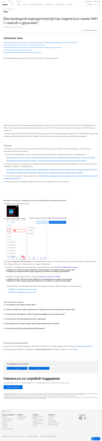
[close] (74, 215)
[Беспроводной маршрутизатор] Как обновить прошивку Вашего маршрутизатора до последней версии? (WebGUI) (45, 173)
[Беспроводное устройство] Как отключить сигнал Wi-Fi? (18, 50)
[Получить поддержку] (13, 387)
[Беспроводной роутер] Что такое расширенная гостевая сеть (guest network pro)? (25, 45)
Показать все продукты (7, 428)
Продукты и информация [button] (8, 414)
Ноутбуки (4, 416)
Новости (50, 418)
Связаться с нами (37, 421)
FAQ (13, 9)
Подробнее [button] (20, 414)
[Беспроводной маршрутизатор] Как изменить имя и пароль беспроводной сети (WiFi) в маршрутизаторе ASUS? (32, 47)
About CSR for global (52, 424)
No (22, 368)
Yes (12, 368)
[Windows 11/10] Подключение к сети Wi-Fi (23, 289)
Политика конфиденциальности (48, 436)
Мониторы (4, 426)
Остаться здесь (41, 222)
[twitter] (85, 418)
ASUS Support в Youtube (38, 423)
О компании (51, 416)
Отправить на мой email (90, 30)
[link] (5, 4)
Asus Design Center (21, 416)
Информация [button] (51, 414)
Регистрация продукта (38, 419)
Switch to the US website (57, 222)
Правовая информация (32, 436)
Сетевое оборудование (7, 418)
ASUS (5, 9)
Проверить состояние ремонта (38, 417)
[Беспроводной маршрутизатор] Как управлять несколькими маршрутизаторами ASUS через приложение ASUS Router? (47, 161)
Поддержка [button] (36, 414)
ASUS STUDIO (20, 418)
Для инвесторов (52, 420)
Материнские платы (7, 420)
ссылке (75, 349)
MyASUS (35, 425)
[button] (88, 1)
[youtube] (80, 418)
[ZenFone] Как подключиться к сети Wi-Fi (22, 292)
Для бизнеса (97, 1)
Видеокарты (5, 422)
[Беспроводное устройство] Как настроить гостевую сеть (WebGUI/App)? (22, 52)
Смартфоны (5, 424)
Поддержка (9, 9)
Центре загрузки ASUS (84, 346)
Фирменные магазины (53, 422)
